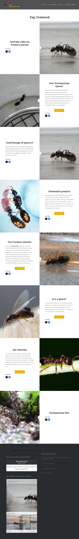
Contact (44, 4)
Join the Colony (49, 468)
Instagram (52, 4)
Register (60, 4)
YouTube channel (70, 4)
